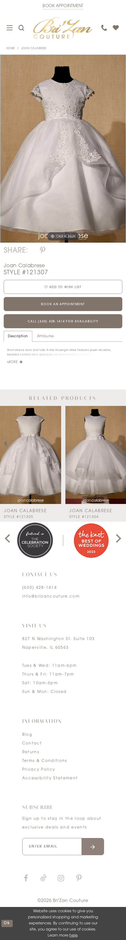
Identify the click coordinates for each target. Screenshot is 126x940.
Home (10, 48)
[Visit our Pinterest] (79, 879)
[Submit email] (93, 846)
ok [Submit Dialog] (7, 923)
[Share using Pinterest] (42, 251)
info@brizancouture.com (51, 596)
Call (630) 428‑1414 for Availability (63, 321)
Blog (27, 735)
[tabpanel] (63, 149)
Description (18, 336)
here (73, 936)
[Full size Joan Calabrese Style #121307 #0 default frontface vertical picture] (63, 149)
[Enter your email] (63, 846)
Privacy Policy (38, 769)
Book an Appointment (63, 304)
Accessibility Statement (50, 778)
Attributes (45, 336)
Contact (32, 743)
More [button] (12, 362)
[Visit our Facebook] (26, 879)
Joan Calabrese (34, 48)
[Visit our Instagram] (61, 879)
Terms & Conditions (44, 761)
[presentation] (30, 455)
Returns (30, 752)
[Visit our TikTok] (43, 878)
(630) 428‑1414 (39, 588)
